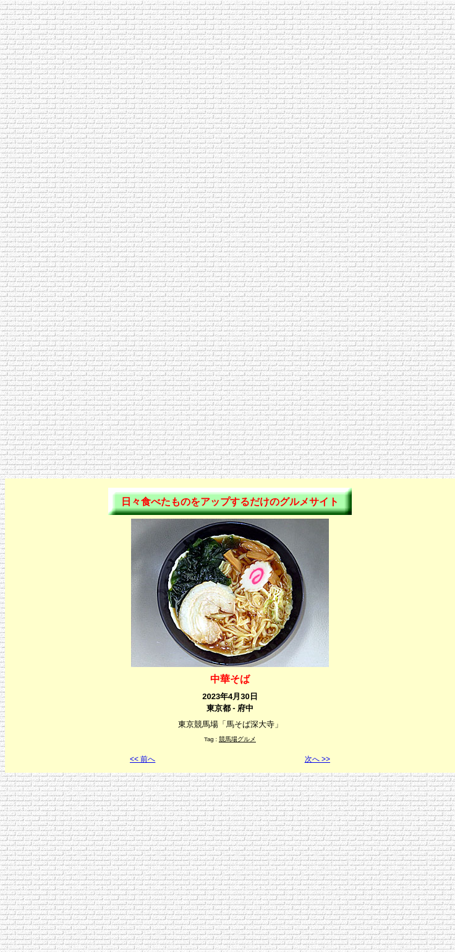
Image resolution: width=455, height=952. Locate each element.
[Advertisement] (225, 121)
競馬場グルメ (237, 739)
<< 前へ (142, 759)
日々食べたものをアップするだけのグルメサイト (230, 501)
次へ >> (317, 759)
